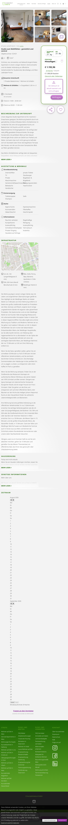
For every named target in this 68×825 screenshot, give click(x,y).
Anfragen (56, 97)
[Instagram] (55, 748)
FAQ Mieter (21, 733)
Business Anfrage (42, 3)
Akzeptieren (62, 820)
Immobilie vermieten (41, 736)
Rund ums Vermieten (40, 728)
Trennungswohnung (24, 767)
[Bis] (58, 53)
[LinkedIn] (55, 764)
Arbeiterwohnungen (24, 736)
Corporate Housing (24, 739)
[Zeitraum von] (49, 54)
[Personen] (59, 60)
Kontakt (56, 728)
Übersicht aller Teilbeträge (53, 76)
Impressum (55, 734)
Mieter (28, 3)
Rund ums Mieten (22, 728)
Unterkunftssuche (21, 3)
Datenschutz (56, 737)
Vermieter (34, 3)
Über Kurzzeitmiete (58, 731)
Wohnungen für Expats (8, 742)
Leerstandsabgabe (41, 739)
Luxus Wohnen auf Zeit (25, 749)
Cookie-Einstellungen (50, 820)
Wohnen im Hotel (23, 746)
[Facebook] (55, 756)
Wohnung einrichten (41, 770)
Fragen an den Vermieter (23, 711)
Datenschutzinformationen (10, 823)
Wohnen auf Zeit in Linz (8, 750)
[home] (8, 4)
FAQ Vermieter (39, 733)
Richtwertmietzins (40, 752)
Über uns (54, 3)
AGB (53, 740)
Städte (48, 3)
